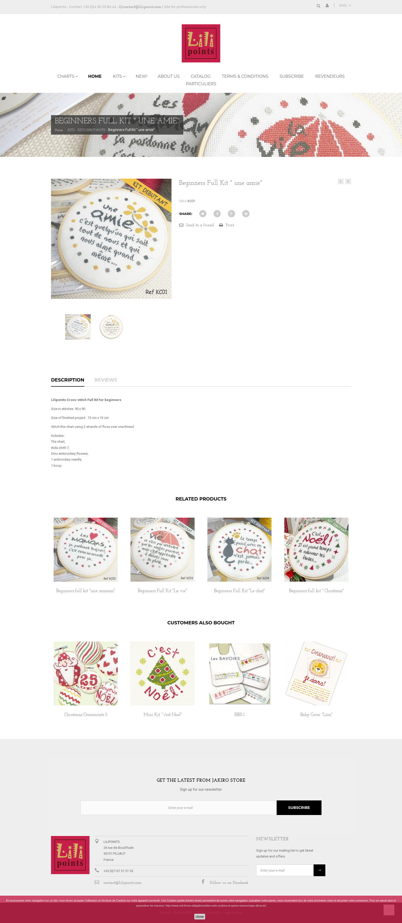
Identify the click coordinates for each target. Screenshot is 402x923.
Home (95, 76)
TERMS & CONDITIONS (245, 76)
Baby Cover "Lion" (316, 715)
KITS (117, 76)
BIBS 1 (239, 715)
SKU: (183, 201)
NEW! (141, 76)
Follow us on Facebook (229, 883)
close (200, 917)
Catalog (200, 76)
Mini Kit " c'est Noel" (163, 715)
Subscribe (292, 76)
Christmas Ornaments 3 (85, 715)
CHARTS (65, 76)
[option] (85, 561)
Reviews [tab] (106, 380)
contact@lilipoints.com (142, 7)
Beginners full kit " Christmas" (316, 591)
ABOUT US (168, 76)
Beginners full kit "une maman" (85, 591)
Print (230, 225)
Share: (185, 214)
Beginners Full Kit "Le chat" (239, 591)
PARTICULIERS (201, 83)
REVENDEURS (330, 76)
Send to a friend (200, 225)
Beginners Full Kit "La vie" (162, 591)
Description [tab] (67, 380)
